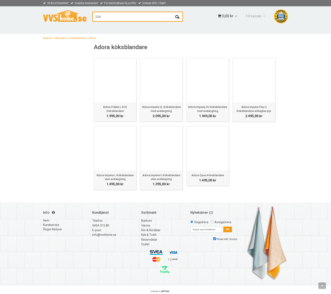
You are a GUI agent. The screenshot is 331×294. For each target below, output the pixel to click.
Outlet (145, 244)
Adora (92, 38)
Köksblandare (77, 38)
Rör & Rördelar (150, 230)
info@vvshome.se (104, 234)
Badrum (48, 38)
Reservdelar (149, 239)
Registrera (201, 222)
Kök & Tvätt (148, 234)
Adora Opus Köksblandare (207, 175)
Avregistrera (222, 222)
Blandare (60, 38)
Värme (145, 225)
